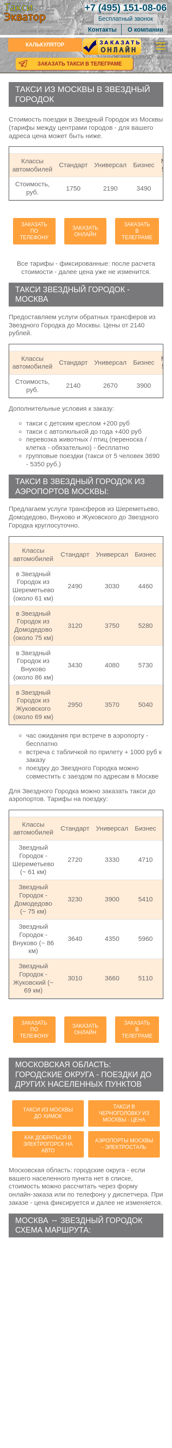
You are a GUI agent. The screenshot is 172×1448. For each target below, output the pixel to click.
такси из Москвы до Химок (48, 1113)
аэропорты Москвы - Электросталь (124, 1144)
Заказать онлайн (85, 231)
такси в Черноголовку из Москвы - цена (124, 1113)
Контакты (102, 29)
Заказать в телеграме (137, 231)
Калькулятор (45, 45)
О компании (145, 29)
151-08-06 (126, 7)
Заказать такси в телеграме (79, 64)
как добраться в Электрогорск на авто (48, 1144)
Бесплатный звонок (125, 18)
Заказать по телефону (34, 231)
